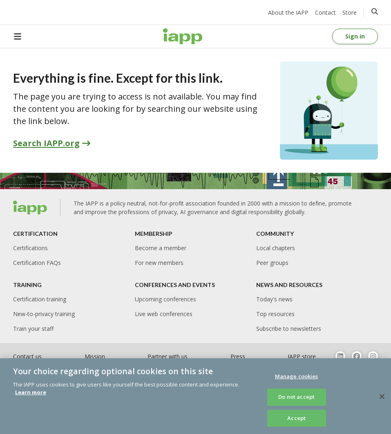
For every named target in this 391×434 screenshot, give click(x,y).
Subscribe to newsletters (288, 328)
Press (237, 356)
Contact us (27, 356)
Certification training (39, 299)
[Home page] (182, 36)
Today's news (274, 299)
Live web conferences (163, 314)
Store (349, 12)
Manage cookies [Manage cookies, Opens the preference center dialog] (296, 379)
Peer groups (272, 263)
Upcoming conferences (165, 299)
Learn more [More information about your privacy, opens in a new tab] (30, 395)
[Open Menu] (23, 36)
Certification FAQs (37, 263)
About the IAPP (288, 12)
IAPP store (302, 356)
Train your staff (33, 328)
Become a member (160, 248)
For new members (159, 263)
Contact (325, 12)
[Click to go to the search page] (374, 11)
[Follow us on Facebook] (356, 356)
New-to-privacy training (44, 314)
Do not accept (296, 400)
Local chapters (275, 248)
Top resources (275, 314)
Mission (95, 356)
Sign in (355, 36)
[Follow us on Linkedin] (340, 356)
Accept (296, 421)
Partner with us (167, 356)
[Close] (382, 400)
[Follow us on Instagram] (373, 356)
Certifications (30, 248)
